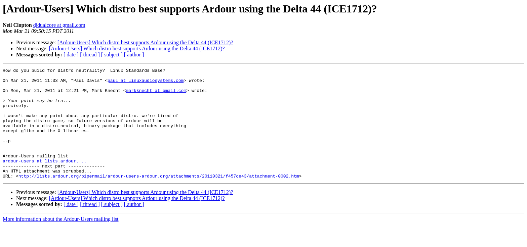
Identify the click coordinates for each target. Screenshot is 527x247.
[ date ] (71, 54)
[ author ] (134, 54)
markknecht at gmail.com (156, 95)
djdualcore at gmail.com (59, 25)
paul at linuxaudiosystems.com (146, 83)
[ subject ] (112, 54)
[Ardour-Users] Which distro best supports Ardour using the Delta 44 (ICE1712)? (145, 42)
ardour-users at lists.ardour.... (45, 180)
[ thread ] (90, 54)
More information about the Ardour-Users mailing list (61, 241)
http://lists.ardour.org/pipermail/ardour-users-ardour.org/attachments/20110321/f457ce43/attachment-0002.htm (158, 198)
